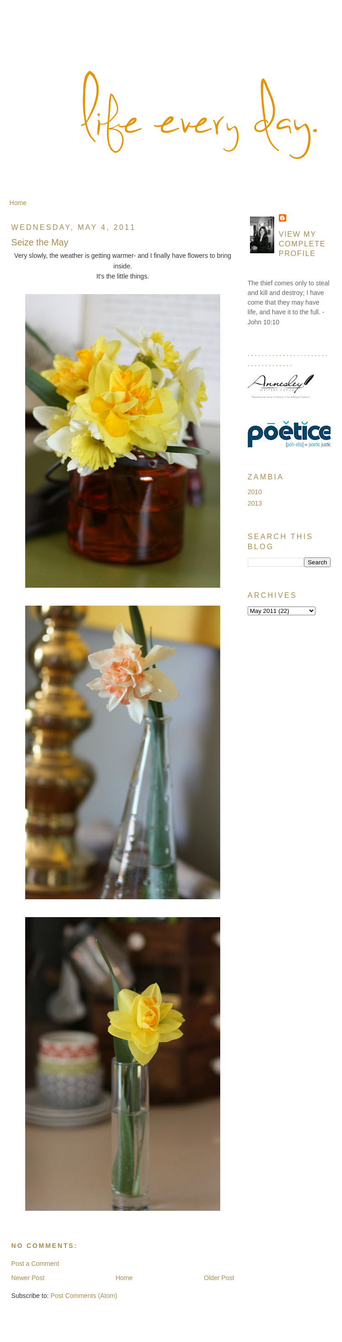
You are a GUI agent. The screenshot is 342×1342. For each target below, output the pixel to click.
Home (18, 202)
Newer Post (28, 1277)
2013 (255, 503)
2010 (255, 492)
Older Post (219, 1277)
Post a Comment (35, 1263)
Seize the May (39, 242)
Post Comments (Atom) (83, 1295)
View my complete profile (302, 243)
